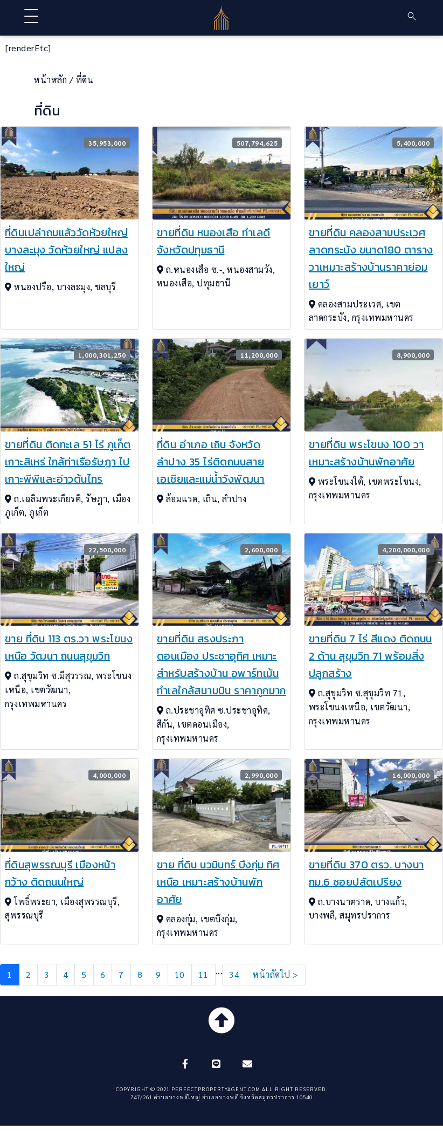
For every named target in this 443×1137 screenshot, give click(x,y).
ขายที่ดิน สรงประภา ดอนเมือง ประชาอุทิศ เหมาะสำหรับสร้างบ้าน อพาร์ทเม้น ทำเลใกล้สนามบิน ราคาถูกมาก (221, 664)
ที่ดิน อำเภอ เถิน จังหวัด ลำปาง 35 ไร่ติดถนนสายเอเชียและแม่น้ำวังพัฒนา (211, 461)
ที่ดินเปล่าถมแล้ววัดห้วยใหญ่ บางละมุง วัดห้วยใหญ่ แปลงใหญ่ (66, 249)
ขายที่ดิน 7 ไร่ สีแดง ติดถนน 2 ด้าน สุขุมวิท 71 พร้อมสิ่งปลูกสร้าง (370, 656)
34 (234, 974)
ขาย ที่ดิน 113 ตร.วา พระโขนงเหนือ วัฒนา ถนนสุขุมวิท (69, 647)
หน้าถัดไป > (276, 974)
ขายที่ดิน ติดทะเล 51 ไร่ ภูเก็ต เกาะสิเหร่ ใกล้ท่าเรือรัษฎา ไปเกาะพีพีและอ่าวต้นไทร (68, 461)
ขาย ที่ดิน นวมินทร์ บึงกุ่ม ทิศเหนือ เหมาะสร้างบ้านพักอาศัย (218, 882)
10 (180, 974)
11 (203, 974)
